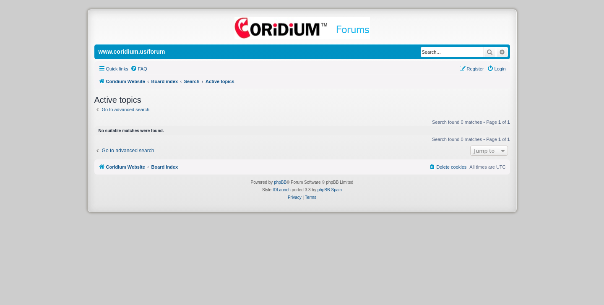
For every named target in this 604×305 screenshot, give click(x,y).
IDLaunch (282, 190)
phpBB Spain (330, 190)
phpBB (280, 182)
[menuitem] (138, 69)
